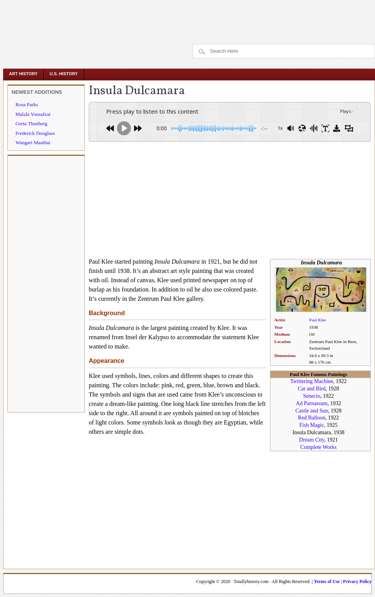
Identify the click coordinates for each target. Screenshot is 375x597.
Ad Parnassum (311, 403)
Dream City (311, 440)
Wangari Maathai (32, 142)
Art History (23, 73)
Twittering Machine (311, 381)
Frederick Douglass (35, 133)
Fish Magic (311, 425)
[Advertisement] (144, 17)
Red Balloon (311, 418)
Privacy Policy (357, 581)
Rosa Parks (26, 104)
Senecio (311, 396)
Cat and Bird (312, 389)
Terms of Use (327, 581)
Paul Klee (317, 319)
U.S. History (64, 73)
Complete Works (318, 447)
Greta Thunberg (31, 123)
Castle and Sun (312, 411)
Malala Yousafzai (32, 114)
